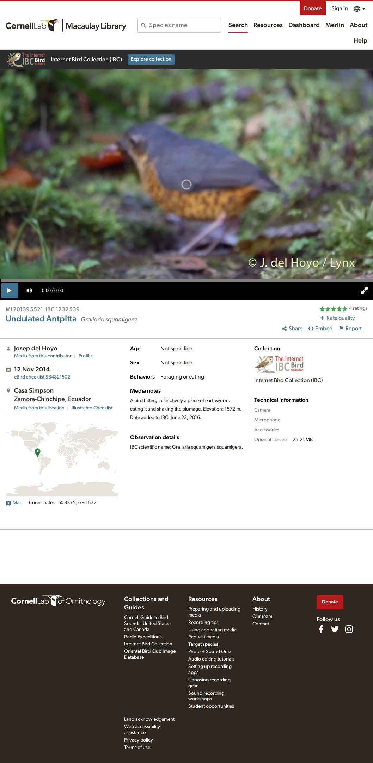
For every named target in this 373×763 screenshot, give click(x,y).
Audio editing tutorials (211, 659)
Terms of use (137, 747)
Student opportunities (211, 706)
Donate (313, 8)
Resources (268, 25)
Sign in (339, 8)
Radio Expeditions (143, 636)
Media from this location (39, 408)
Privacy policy (138, 740)
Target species (203, 644)
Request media (203, 636)
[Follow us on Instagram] (349, 629)
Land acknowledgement (149, 719)
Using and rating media (212, 629)
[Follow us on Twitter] (335, 629)
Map (14, 502)
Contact (260, 623)
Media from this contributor (43, 356)
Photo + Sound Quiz (209, 651)
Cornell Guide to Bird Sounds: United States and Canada (147, 623)
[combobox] (184, 25)
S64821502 (42, 377)
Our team (262, 616)
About (358, 25)
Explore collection (151, 59)
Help (360, 41)
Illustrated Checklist (92, 408)
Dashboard (304, 25)
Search (238, 25)
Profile (85, 356)
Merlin (334, 25)
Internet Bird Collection (148, 644)
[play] (9, 290)
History (260, 609)
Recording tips (203, 622)
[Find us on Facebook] (321, 629)
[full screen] (364, 290)
